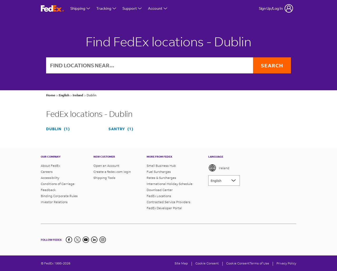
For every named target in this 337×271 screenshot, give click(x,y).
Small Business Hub (161, 166)
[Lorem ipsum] (224, 180)
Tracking (106, 8)
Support (132, 8)
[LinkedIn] (94, 240)
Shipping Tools (104, 178)
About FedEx (50, 166)
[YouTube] (86, 240)
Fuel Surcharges (159, 172)
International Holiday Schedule (169, 184)
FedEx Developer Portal (164, 208)
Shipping (80, 8)
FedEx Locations (159, 196)
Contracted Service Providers (168, 202)
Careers (47, 172)
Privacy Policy (286, 263)
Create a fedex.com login (112, 172)
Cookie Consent (238, 263)
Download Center (160, 190)
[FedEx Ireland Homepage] (52, 8)
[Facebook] (69, 240)
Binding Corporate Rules (59, 196)
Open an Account (106, 166)
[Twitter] (77, 240)
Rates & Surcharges (161, 178)
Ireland (218, 168)
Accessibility (50, 178)
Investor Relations (54, 202)
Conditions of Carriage (58, 184)
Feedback (48, 190)
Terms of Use (259, 263)
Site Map (181, 263)
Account (157, 8)
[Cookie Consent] (207, 263)
